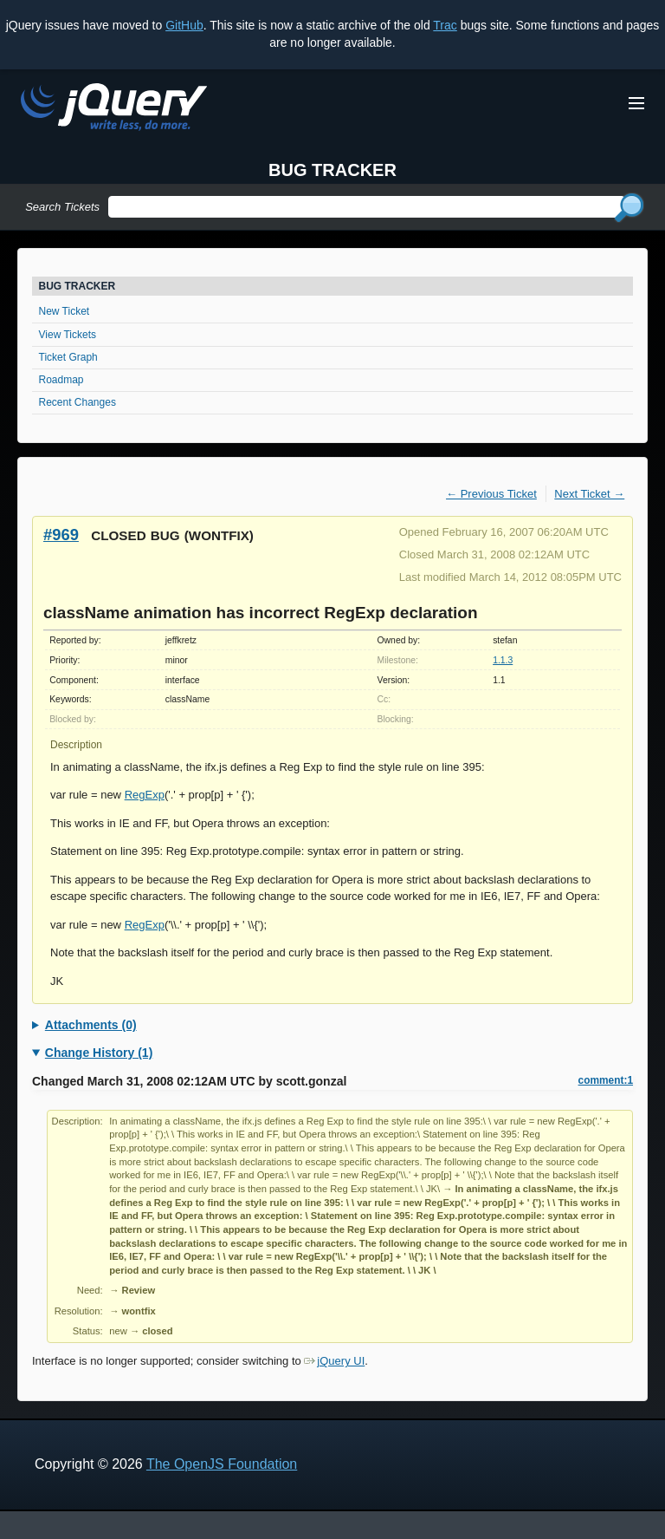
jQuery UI (334, 1360)
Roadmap (61, 380)
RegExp (145, 794)
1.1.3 (503, 660)
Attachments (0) (91, 1025)
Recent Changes (77, 402)
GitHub (184, 25)
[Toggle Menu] (636, 103)
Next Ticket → (589, 493)
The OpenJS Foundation (221, 1464)
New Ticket (64, 311)
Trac (444, 25)
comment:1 (605, 1080)
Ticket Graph (68, 357)
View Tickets (67, 335)
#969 (61, 534)
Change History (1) (98, 1053)
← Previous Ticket (491, 493)
